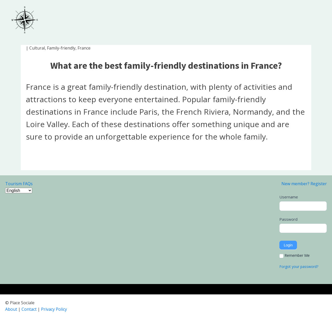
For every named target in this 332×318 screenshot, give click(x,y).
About (11, 309)
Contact (29, 309)
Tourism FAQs (19, 183)
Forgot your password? (298, 266)
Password (288, 219)
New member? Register (304, 183)
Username (288, 196)
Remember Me (294, 255)
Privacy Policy (54, 309)
